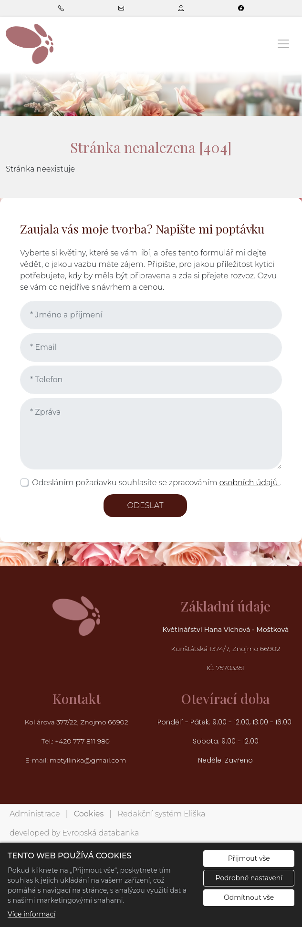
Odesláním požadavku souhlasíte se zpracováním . (156, 482)
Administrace (35, 813)
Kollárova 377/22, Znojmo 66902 (76, 722)
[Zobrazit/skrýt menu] (283, 44)
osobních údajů (249, 482)
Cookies (89, 813)
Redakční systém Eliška (162, 813)
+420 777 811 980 (83, 741)
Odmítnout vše (249, 897)
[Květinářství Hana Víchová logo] (29, 43)
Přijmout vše (249, 858)
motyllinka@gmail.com (88, 760)
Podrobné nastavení (248, 878)
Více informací (31, 914)
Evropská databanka (100, 832)
